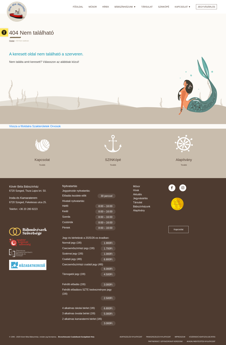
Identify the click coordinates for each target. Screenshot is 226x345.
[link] (4, 32)
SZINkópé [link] (163, 7)
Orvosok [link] (55, 126)
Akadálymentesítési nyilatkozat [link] (201, 341)
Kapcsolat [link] (182, 6)
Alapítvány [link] (139, 210)
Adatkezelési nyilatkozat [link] (131, 337)
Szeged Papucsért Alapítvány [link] (33, 223)
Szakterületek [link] (41, 126)
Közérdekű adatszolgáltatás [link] (202, 337)
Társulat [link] (147, 7)
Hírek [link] (105, 7)
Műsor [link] (93, 7)
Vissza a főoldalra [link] (20, 126)
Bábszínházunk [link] (125, 6)
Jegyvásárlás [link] (206, 7)
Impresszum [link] (180, 337)
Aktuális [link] (137, 194)
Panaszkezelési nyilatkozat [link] (158, 337)
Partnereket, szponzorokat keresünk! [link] (165, 341)
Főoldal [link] (78, 7)
